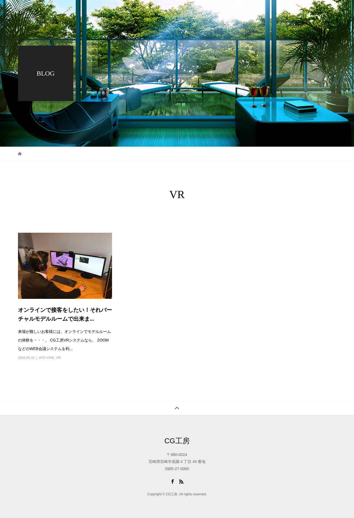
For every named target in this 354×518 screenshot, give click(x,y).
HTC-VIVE (46, 358)
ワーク (203, 9)
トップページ (170, 9)
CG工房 (177, 440)
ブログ (230, 9)
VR (58, 358)
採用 (292, 9)
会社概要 (259, 9)
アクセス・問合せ (173, 29)
